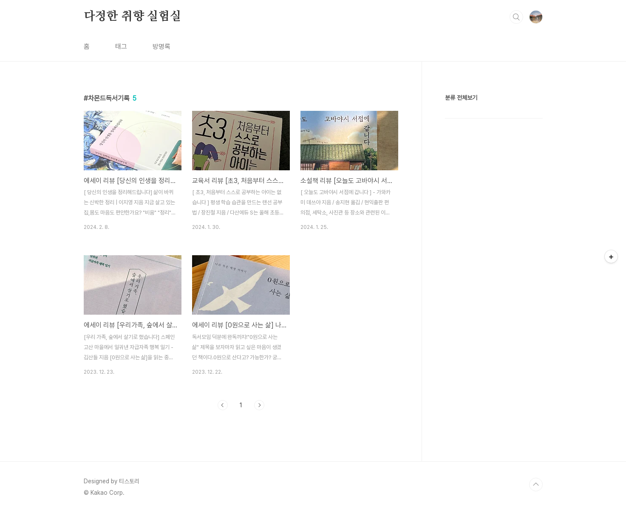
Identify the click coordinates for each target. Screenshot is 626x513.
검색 (516, 17)
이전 (223, 405)
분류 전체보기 (461, 97)
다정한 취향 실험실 (132, 17)
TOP (536, 484)
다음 (259, 405)
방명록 (161, 46)
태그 (121, 46)
